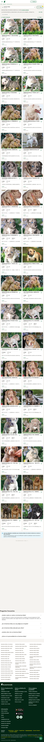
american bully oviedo (34, 652)
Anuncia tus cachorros (5, 723)
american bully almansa (35, 661)
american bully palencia (35, 670)
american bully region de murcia (22, 673)
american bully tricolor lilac (21, 646)
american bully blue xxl (6, 660)
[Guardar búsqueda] (41, 738)
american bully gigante (5, 679)
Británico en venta (18, 693)
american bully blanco (5, 669)
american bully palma (34, 654)
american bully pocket (20, 644)
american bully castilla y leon (21, 669)
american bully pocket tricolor (7, 652)
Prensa (2, 717)
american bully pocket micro (7, 671)
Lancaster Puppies (13, 731)
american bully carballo (35, 676)
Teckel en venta (4, 701)
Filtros (40, 7)
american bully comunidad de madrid (21, 678)
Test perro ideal (4, 727)
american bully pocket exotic (7, 673)
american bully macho (20, 660)
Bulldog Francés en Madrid (34, 693)
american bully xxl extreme (7, 644)
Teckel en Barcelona (33, 691)
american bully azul (5, 656)
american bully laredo (34, 678)
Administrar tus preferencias (29, 737)
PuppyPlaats (21, 730)
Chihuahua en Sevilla (33, 697)
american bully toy (19, 650)
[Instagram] (21, 717)
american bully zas (34, 646)
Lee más (40, 12)
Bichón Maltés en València (34, 695)
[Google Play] (19, 709)
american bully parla (34, 672)
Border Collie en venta (5, 699)
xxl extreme (5, 14)
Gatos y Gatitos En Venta (20, 689)
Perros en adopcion (33, 705)
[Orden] (40, 17)
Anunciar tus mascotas (6, 721)
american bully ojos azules (6, 662)
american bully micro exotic (7, 646)
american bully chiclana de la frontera (36, 657)
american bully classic (5, 654)
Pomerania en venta (5, 697)
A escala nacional (25, 10)
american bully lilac (5, 650)
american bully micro (19, 652)
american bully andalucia (20, 671)
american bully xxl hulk (6, 666)
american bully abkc (19, 648)
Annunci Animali (36, 730)
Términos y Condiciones (33, 735)
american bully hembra (20, 658)
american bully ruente (34, 659)
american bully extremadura (36, 644)
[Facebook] (17, 717)
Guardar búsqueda (5, 17)
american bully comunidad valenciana (20, 666)
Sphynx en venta (18, 695)
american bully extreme (6, 664)
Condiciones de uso (5, 719)
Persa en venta (18, 701)
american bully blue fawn (6, 675)
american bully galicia (19, 675)
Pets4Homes (11, 730)
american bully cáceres (34, 648)
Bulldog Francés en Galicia (34, 699)
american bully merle (19, 656)
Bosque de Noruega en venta (21, 691)
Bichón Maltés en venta (6, 693)
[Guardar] (20, 36)
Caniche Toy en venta (5, 703)
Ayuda (2, 715)
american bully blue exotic (20, 654)
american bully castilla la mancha (20, 663)
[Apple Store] (19, 713)
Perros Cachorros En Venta (7, 689)
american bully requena (35, 674)
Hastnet (16, 730)
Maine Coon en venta (19, 699)
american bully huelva (34, 650)
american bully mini (5, 658)
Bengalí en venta (18, 697)
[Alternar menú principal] (2, 2)
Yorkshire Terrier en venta (6, 695)
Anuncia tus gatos (5, 725)
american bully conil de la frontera (35, 664)
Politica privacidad (5, 713)
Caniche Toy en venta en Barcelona (34, 702)
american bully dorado (5, 677)
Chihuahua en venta (5, 691)
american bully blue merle (6, 648)
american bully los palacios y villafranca (36, 668)
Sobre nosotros (4, 711)
